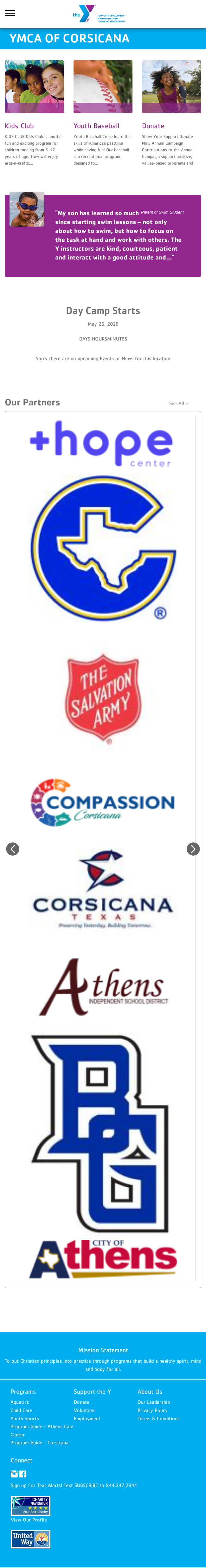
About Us (150, 1392)
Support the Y (92, 1392)
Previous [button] (13, 849)
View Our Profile (29, 1520)
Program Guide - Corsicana (39, 1443)
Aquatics (19, 1402)
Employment (87, 1418)
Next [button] (193, 849)
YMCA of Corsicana (103, 14)
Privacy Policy (153, 1410)
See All (176, 404)
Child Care (21, 1410)
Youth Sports (24, 1418)
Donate (81, 1402)
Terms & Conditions (159, 1418)
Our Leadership (154, 1402)
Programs (23, 1392)
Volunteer (84, 1410)
